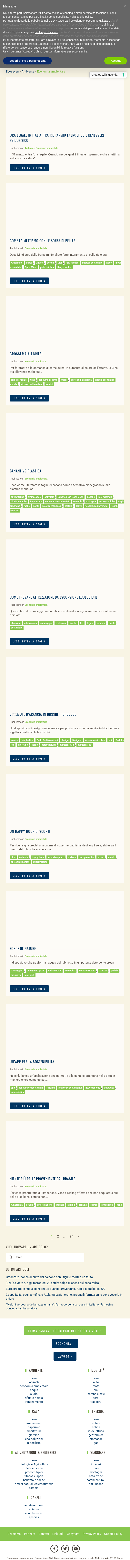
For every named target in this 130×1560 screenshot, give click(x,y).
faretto (73, 623)
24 (71, 1236)
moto (96, 1386)
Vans (119, 1205)
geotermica (96, 1435)
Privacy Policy (92, 1534)
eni (110, 740)
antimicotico (34, 497)
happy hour (38, 857)
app (13, 1087)
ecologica (91, 501)
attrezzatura (30, 623)
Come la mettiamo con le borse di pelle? (42, 240)
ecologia (77, 501)
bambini (34, 1488)
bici (96, 1390)
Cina (32, 380)
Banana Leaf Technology (70, 497)
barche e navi (96, 1394)
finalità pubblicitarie (46, 32)
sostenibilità (17, 1092)
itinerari (96, 1464)
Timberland (107, 1205)
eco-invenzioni (34, 1505)
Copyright (73, 1534)
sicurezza (16, 975)
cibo (13, 857)
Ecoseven (12, 71)
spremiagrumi (49, 744)
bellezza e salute (34, 1480)
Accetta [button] (116, 60)
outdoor (101, 623)
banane (91, 497)
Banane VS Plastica (25, 470)
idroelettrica (96, 1431)
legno (90, 623)
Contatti (43, 1534)
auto (96, 1382)
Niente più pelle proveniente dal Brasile (42, 1178)
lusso (109, 262)
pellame (83, 1205)
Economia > (65, 1343)
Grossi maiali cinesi (26, 353)
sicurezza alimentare (31, 384)
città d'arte (96, 1476)
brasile (29, 1205)
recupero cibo (87, 857)
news (34, 1378)
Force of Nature (23, 948)
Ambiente (28, 71)
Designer (77, 740)
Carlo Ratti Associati (47, 740)
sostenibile (16, 627)
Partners (29, 1534)
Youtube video (34, 1513)
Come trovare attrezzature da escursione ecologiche (53, 597)
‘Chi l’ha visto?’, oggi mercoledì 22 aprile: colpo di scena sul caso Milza (52, 1283)
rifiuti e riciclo (34, 1398)
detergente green (36, 970)
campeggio (46, 623)
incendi (60, 1205)
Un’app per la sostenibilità (32, 1061)
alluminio (16, 623)
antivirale (49, 497)
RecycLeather (64, 267)
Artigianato (17, 262)
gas (96, 1443)
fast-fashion (72, 262)
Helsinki (50, 1087)
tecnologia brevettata (96, 506)
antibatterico (17, 497)
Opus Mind (30, 267)
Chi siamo (14, 1534)
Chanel (39, 262)
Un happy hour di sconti (30, 831)
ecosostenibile (107, 501)
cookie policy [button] (84, 16)
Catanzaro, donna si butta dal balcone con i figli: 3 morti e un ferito (49, 1277)
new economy (92, 1087)
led (81, 623)
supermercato (40, 862)
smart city (109, 1087)
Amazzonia (17, 1205)
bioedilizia (34, 1443)
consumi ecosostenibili (57, 501)
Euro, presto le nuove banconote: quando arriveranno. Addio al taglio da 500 (55, 1289)
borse (29, 262)
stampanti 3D (85, 744)
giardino (34, 1435)
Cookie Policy (113, 1534)
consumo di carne (48, 380)
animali (34, 1382)
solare (96, 1423)
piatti (36, 506)
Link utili (58, 1534)
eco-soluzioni (34, 1439)
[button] (125, 6)
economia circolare (95, 740)
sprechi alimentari (20, 862)
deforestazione (44, 1205)
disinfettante (54, 970)
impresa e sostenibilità (70, 1087)
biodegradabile (18, 501)
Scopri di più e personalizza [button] (27, 60)
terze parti (64, 20)
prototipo (23, 744)
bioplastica (36, 501)
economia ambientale (34, 1386)
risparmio (34, 1427)
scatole (68, 506)
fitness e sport (34, 1476)
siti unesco (96, 1484)
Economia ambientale (47, 148)
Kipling (71, 1205)
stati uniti (29, 975)
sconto (111, 857)
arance (14, 740)
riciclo (112, 623)
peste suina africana (81, 380)
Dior (60, 262)
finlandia (23, 857)
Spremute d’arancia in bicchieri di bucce (43, 714)
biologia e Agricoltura (34, 1464)
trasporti (96, 1402)
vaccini (49, 384)
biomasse (96, 1439)
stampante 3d (67, 744)
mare (96, 1468)
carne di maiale (18, 380)
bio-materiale (105, 497)
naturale (103, 970)
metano (72, 857)
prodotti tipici (34, 1472)
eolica (96, 1427)
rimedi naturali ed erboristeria (34, 1484)
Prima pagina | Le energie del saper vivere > (65, 1331)
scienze (34, 1509)
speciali (34, 1517)
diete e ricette (34, 1468)
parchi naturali (96, 1480)
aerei (96, 1398)
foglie (27, 506)
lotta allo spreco (56, 857)
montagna (96, 1472)
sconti (101, 857)
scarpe (93, 1205)
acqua (34, 1390)
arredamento (34, 1423)
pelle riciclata (47, 267)
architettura (34, 1431)
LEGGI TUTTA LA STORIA (29, 167)
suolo (34, 1394)
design (50, 262)
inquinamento (34, 1402)
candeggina (17, 970)
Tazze (79, 506)
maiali (64, 380)
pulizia (114, 970)
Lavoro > (65, 1356)
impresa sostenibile (92, 262)
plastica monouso (51, 506)
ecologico (61, 623)
